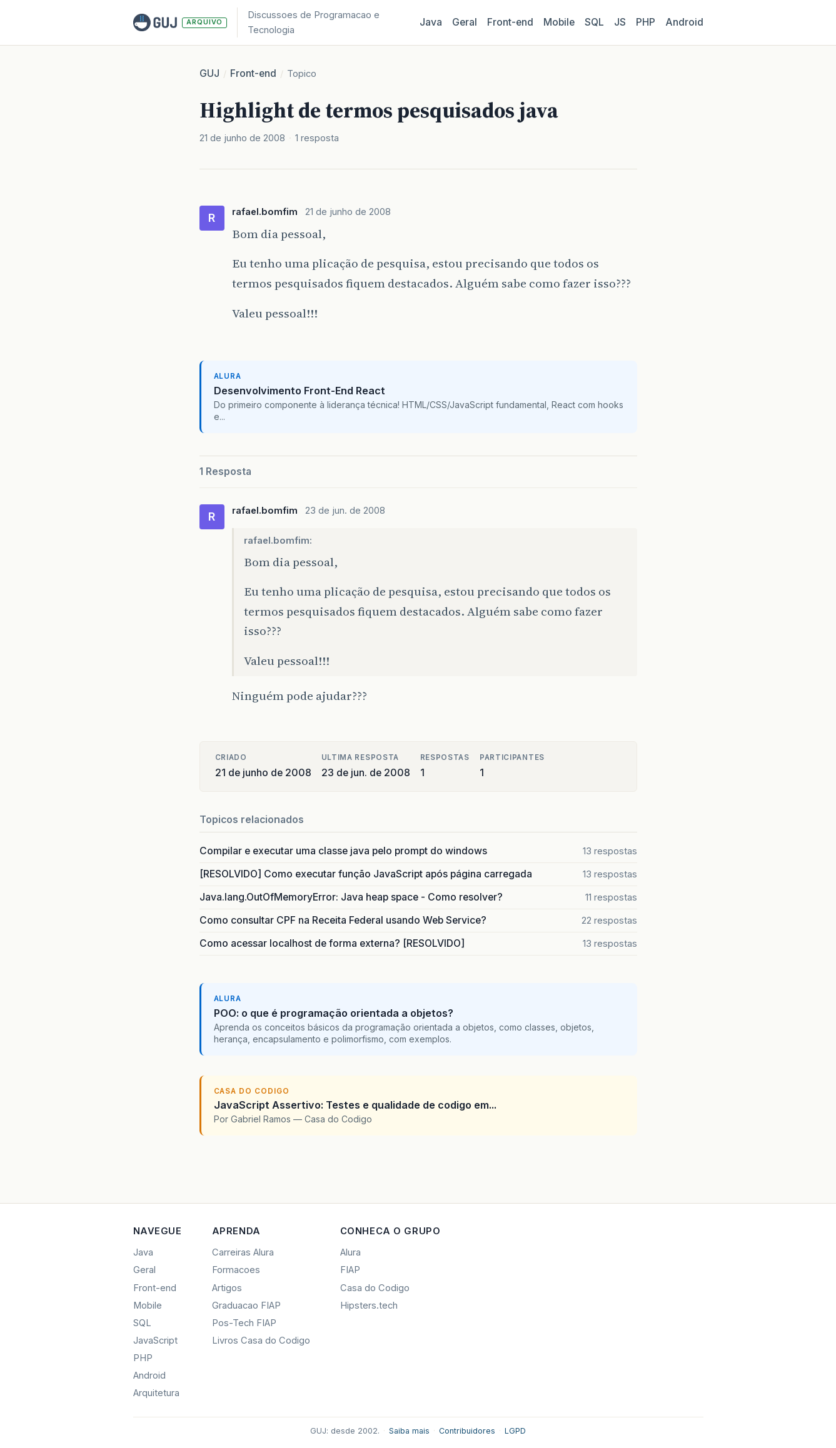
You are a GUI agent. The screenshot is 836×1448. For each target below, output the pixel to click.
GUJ (209, 73)
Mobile (559, 22)
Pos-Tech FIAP (244, 1323)
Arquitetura (156, 1393)
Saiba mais (409, 1431)
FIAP (350, 1270)
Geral (464, 22)
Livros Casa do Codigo (261, 1340)
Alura (350, 1252)
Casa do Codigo (375, 1288)
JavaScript (155, 1340)
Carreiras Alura (243, 1252)
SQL (594, 22)
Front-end (253, 73)
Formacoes (236, 1270)
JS (620, 22)
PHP (645, 22)
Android (684, 22)
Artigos (227, 1288)
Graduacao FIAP (246, 1305)
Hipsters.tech (369, 1305)
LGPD (515, 1431)
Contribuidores (467, 1431)
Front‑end (510, 22)
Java (431, 22)
